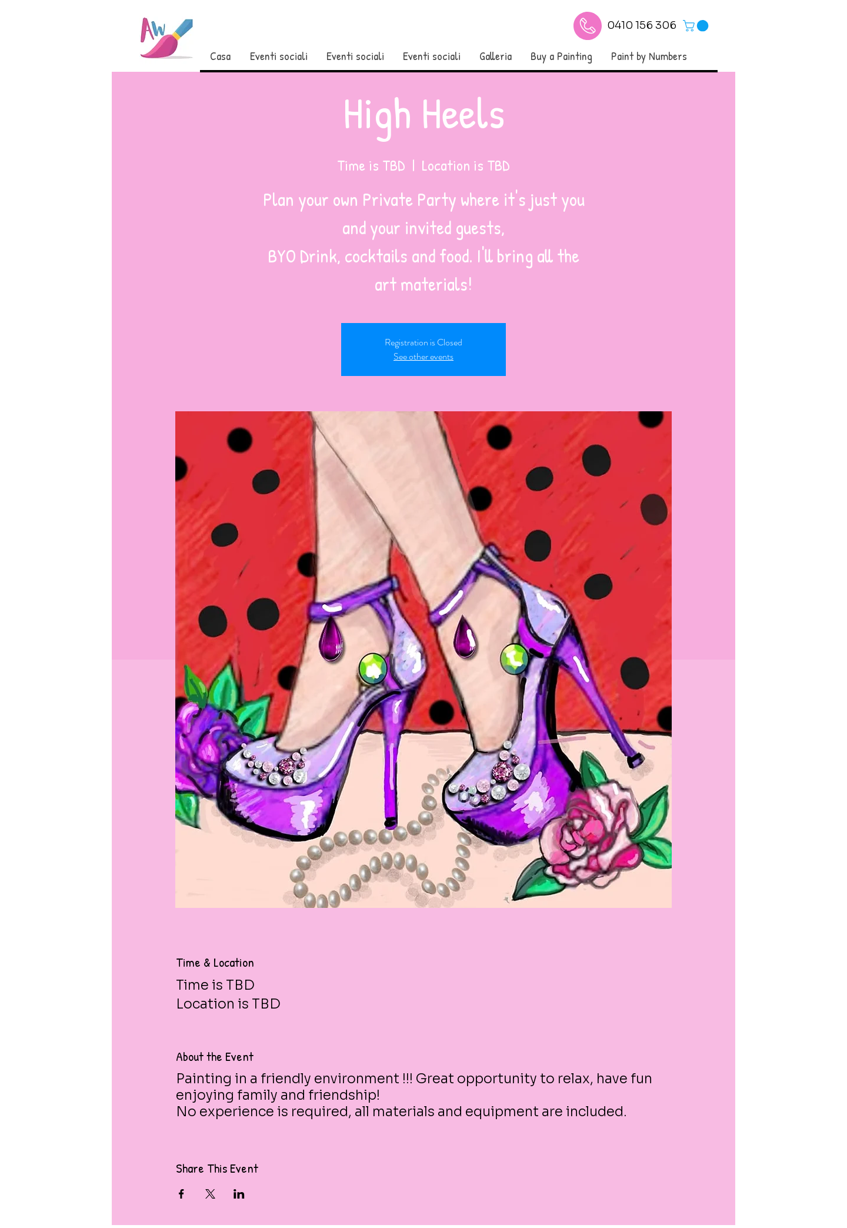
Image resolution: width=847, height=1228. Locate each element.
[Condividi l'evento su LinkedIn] (239, 1194)
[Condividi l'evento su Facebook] (181, 1194)
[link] (697, 26)
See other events (423, 356)
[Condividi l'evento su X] (210, 1194)
